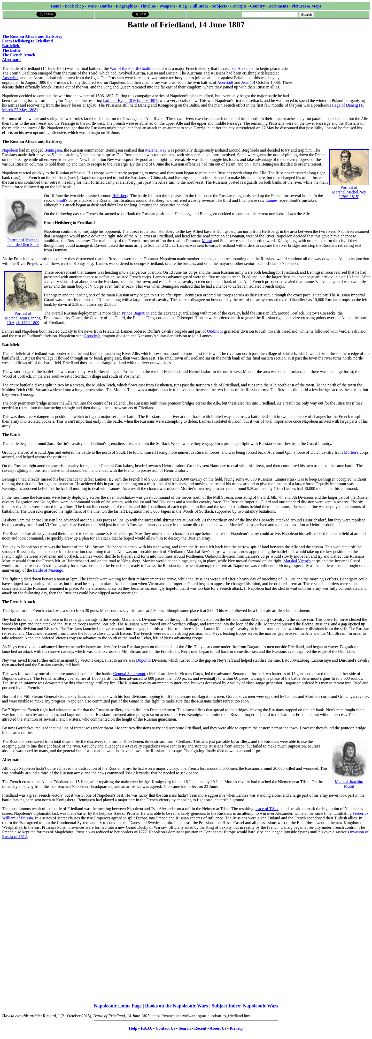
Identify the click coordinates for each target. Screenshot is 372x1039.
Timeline (148, 6)
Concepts (238, 6)
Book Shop (74, 6)
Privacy (236, 1028)
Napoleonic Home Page (118, 1005)
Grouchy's (92, 336)
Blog (183, 6)
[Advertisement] (331, 62)
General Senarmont (129, 673)
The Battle (11, 50)
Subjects (219, 6)
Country (257, 6)
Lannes (271, 200)
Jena (245, 82)
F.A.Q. (146, 1028)
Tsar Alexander (242, 68)
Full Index (200, 6)
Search (185, 1028)
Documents (278, 6)
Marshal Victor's (297, 561)
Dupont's (143, 660)
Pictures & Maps (306, 6)
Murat (207, 240)
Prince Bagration (136, 313)
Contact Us (165, 1028)
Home (56, 6)
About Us (218, 1028)
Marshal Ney (156, 150)
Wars (92, 6)
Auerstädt (225, 82)
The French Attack (18, 55)
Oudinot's (215, 331)
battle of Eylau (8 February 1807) (131, 100)
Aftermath (11, 59)
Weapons (167, 6)
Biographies (126, 6)
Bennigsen (53, 150)
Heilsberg (120, 195)
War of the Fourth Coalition (133, 68)
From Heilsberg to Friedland (27, 41)
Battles (106, 6)
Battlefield (11, 45)
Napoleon (10, 150)
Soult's (61, 200)
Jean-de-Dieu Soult (23, 244)
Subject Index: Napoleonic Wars (245, 1005)
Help (133, 1028)
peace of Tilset (266, 808)
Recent (200, 1028)
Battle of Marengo (48, 570)
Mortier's (351, 452)
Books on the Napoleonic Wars (176, 1005)
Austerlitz (10, 78)
